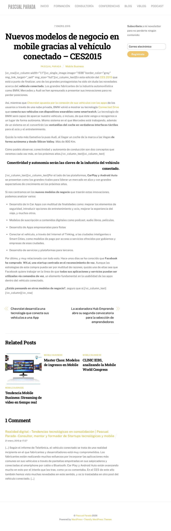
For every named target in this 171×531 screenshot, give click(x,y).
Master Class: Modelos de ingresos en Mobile (61, 362)
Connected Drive (108, 107)
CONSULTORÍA (84, 6)
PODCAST (157, 6)
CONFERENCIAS (109, 6)
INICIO (44, 6)
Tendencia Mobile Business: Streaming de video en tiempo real (23, 397)
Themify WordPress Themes (98, 519)
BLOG (128, 6)
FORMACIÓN (62, 6)
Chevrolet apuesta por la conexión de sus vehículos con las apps (67, 102)
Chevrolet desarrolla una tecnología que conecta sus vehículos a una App (30, 313)
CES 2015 (106, 77)
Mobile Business (74, 66)
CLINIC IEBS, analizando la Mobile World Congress (99, 365)
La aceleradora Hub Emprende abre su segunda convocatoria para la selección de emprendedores (92, 315)
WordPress (76, 519)
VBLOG (141, 6)
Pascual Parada (51, 66)
